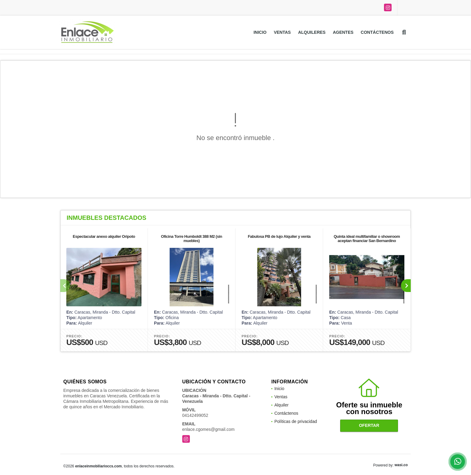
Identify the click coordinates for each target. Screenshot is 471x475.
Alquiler (281, 405)
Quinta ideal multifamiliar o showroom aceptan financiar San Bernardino (367, 238)
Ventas (282, 32)
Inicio (260, 32)
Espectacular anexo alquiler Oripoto (104, 236)
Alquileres (312, 32)
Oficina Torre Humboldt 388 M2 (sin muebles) (191, 238)
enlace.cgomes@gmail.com (208, 429)
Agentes (343, 32)
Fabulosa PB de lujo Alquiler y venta (279, 236)
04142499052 (195, 415)
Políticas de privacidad (295, 421)
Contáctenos (377, 32)
